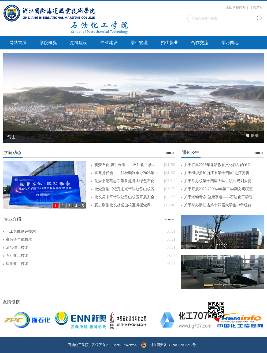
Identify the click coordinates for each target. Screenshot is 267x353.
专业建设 (108, 42)
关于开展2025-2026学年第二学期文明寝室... (219, 189)
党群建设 (78, 42)
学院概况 (48, 42)
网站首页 (18, 42)
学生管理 (139, 42)
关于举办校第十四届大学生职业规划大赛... (219, 181)
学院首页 (256, 7)
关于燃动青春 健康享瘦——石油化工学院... (219, 197)
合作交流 (199, 42)
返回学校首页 (235, 7)
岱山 (11, 137)
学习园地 (230, 42)
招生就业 (169, 42)
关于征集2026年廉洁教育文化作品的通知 (217, 165)
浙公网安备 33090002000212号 (168, 345)
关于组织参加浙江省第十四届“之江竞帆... (218, 173)
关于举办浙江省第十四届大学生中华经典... (219, 205)
